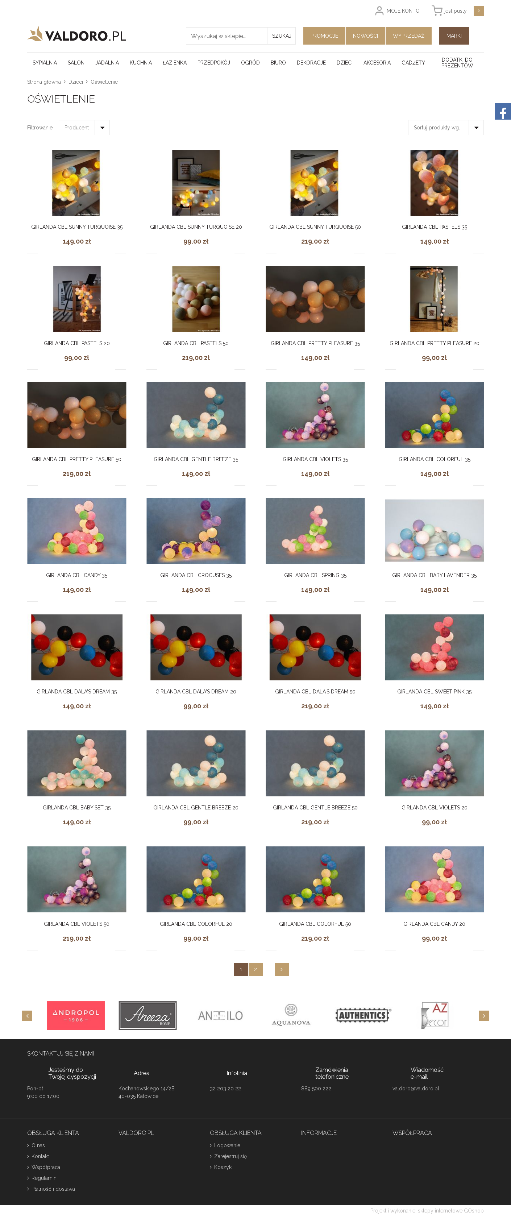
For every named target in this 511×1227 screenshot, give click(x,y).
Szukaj (281, 36)
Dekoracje (311, 63)
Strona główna (44, 82)
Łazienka (175, 63)
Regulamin (44, 1178)
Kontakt (40, 1156)
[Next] (484, 1016)
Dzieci (345, 63)
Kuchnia (141, 63)
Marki (454, 36)
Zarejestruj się (230, 1156)
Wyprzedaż (408, 36)
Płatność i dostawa (53, 1189)
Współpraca (46, 1167)
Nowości (365, 36)
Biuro (278, 63)
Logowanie (227, 1145)
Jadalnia (107, 63)
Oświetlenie (104, 82)
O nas (38, 1145)
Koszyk (223, 1167)
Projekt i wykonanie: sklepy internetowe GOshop (427, 1211)
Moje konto (403, 11)
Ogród (250, 63)
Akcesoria (377, 63)
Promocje (324, 36)
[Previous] (27, 1016)
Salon (76, 63)
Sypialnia (45, 63)
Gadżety (413, 63)
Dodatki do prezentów (457, 63)
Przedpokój (214, 63)
